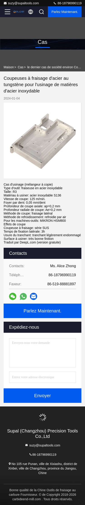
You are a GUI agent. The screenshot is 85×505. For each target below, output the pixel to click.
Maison (9, 67)
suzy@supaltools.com (21, 3)
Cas (20, 67)
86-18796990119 (67, 3)
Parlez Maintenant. (64, 12)
